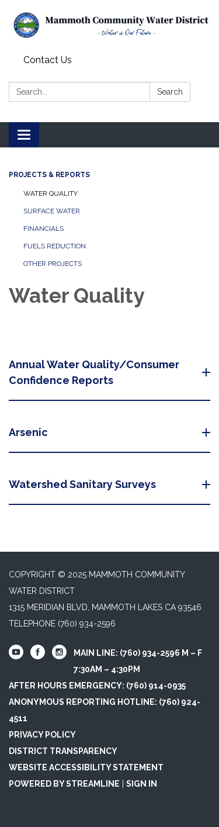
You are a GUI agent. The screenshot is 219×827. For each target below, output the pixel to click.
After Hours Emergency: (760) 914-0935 (97, 685)
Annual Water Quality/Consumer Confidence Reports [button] (94, 372)
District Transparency (63, 751)
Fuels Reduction (54, 246)
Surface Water (51, 211)
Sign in (141, 783)
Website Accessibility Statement (86, 767)
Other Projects (52, 263)
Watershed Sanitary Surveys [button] (83, 484)
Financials (43, 228)
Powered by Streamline (64, 783)
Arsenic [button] (29, 432)
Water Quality (50, 193)
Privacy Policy (42, 734)
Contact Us (47, 59)
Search (170, 91)
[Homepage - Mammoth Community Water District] (109, 25)
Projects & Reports (49, 175)
